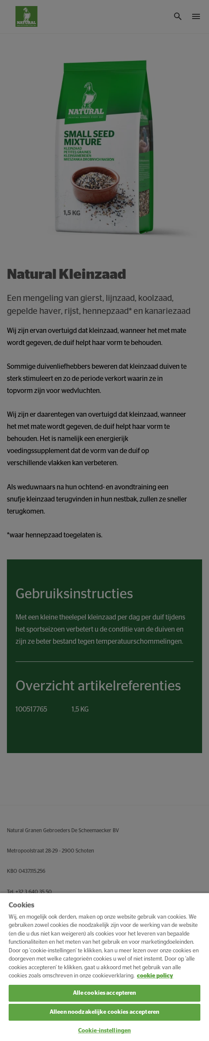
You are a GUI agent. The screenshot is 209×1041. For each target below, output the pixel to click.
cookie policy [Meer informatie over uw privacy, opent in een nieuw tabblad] (155, 976)
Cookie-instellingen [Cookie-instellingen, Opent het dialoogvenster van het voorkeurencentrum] (104, 1031)
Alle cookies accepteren (104, 993)
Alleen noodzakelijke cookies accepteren (104, 1012)
